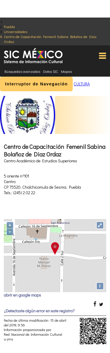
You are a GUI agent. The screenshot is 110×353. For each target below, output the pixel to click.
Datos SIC (50, 71)
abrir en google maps (22, 295)
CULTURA (82, 84)
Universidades (15, 31)
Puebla (9, 26)
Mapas (66, 71)
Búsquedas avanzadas (22, 71)
